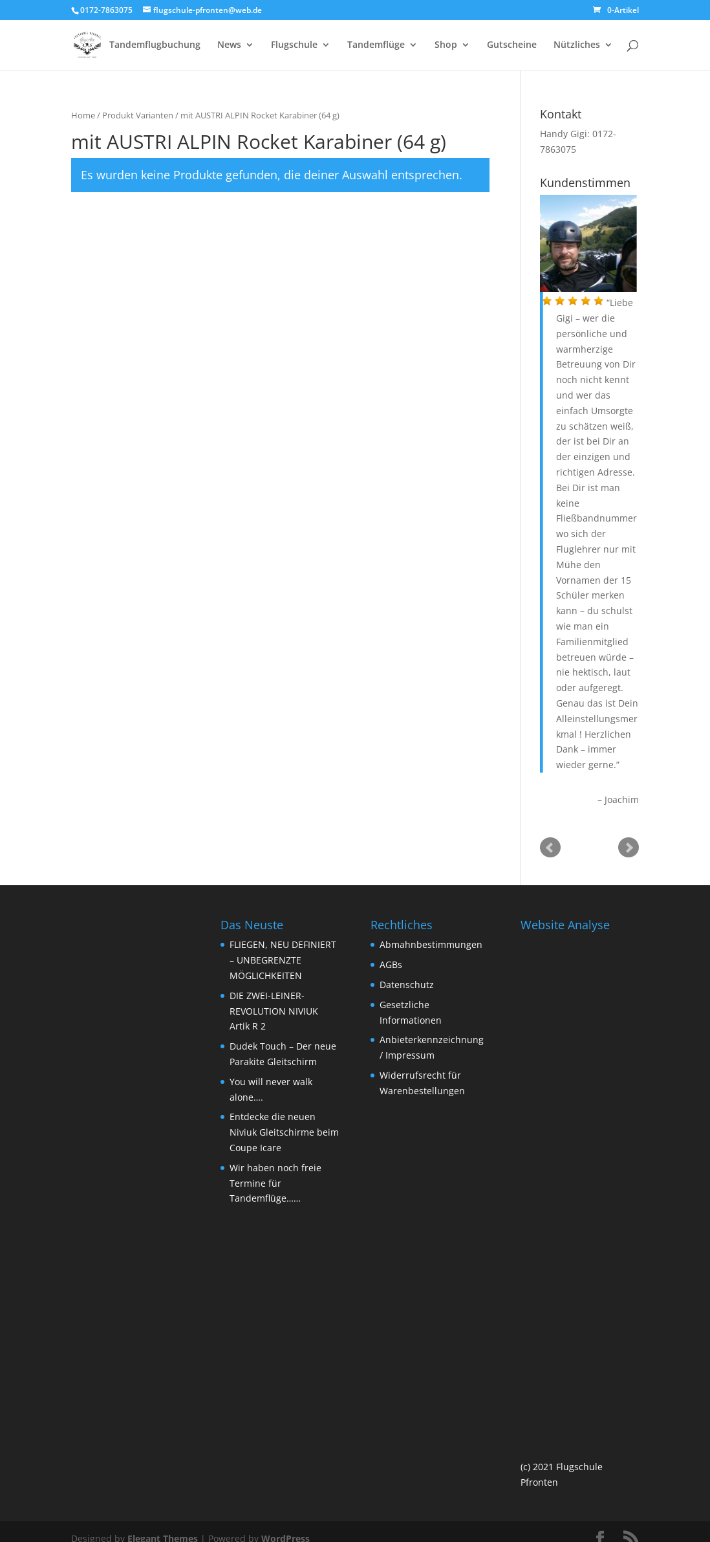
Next (628, 849)
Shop (446, 46)
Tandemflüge (376, 46)
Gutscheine (512, 46)
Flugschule (294, 46)
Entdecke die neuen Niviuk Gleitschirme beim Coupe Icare (284, 1133)
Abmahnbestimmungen (431, 946)
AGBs (391, 966)
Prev (550, 849)
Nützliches (577, 46)
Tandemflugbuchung (154, 46)
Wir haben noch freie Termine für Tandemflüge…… (275, 1184)
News (229, 46)
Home (83, 116)
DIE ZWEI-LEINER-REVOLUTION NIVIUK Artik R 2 (274, 1012)
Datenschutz (407, 986)
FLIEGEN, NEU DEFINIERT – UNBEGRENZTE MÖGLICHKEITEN (283, 961)
